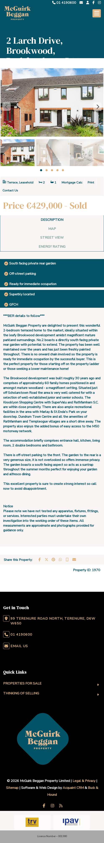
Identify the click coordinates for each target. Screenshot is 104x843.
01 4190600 (64, 2)
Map (52, 228)
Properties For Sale (22, 683)
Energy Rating (52, 246)
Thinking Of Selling (21, 693)
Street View (52, 237)
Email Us (19, 646)
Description (52, 219)
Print (91, 182)
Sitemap (12, 787)
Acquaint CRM (73, 787)
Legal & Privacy (84, 781)
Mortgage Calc (72, 182)
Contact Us (10, 190)
